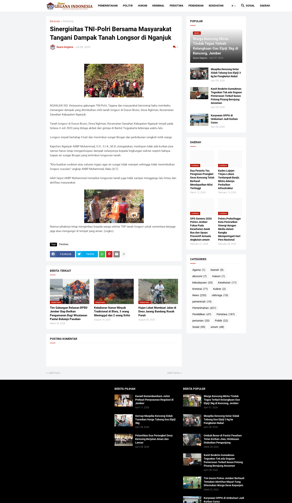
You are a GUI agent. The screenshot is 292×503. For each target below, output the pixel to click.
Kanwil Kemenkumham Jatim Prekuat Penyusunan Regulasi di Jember (154, 400)
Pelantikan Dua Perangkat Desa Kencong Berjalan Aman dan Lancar (154, 439)
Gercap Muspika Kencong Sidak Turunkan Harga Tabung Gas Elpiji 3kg (155, 419)
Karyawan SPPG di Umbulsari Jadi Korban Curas (224, 119)
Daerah (265, 5)
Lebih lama (173, 372)
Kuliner (219, 289)
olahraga (220, 295)
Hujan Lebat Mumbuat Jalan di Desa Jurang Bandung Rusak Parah (157, 311)
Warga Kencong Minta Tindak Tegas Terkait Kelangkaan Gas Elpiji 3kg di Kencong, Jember (222, 400)
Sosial (250, 5)
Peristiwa (176, 5)
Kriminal (158, 5)
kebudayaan (202, 283)
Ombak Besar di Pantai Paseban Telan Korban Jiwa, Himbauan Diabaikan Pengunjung (223, 439)
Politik (128, 5)
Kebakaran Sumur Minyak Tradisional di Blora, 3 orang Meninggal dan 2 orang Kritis (112, 311)
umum (217, 327)
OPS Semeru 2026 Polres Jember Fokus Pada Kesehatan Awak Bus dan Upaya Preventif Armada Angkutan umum (201, 229)
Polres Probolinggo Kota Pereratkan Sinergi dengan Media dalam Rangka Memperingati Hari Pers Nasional (229, 229)
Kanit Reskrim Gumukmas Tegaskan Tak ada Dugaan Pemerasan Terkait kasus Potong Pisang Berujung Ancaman (226, 95)
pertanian (201, 321)
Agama (198, 270)
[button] (234, 6)
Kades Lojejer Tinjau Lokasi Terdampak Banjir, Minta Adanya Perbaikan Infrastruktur (228, 179)
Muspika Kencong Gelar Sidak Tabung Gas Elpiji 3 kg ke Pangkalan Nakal (226, 73)
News (199, 295)
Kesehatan (216, 5)
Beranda (55, 21)
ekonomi (199, 276)
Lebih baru (54, 372)
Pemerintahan (108, 5)
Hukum (142, 5)
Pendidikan (196, 5)
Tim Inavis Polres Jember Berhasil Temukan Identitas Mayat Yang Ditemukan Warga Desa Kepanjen (224, 482)
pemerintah (202, 302)
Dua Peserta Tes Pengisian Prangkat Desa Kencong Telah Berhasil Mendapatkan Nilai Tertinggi (202, 179)
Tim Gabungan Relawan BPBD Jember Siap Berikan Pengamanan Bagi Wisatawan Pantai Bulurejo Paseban (69, 313)
